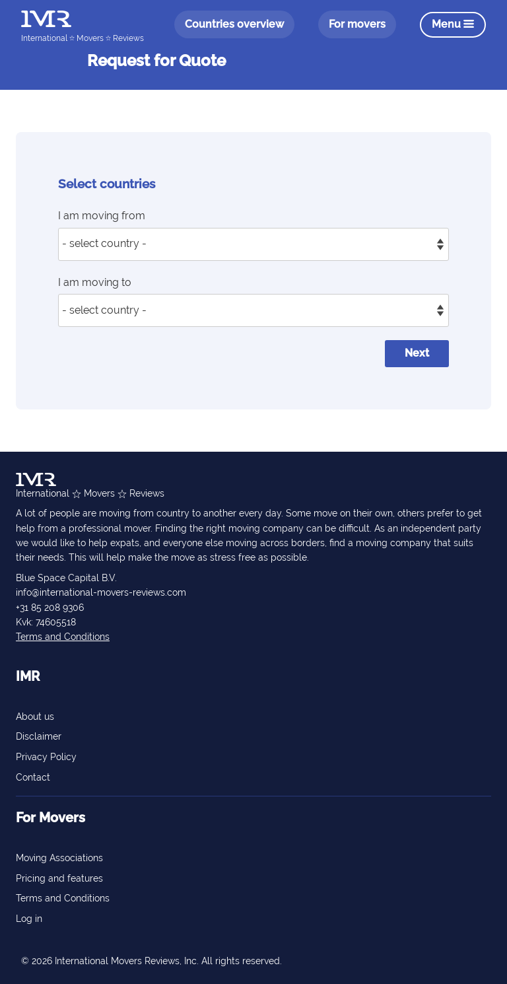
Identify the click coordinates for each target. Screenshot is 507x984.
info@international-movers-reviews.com (101, 592)
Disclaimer (38, 736)
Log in (29, 918)
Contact (33, 777)
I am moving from (101, 215)
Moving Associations (59, 858)
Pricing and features (59, 878)
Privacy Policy (46, 757)
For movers (357, 24)
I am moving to (94, 282)
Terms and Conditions (63, 636)
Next (417, 353)
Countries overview (234, 24)
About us (35, 716)
